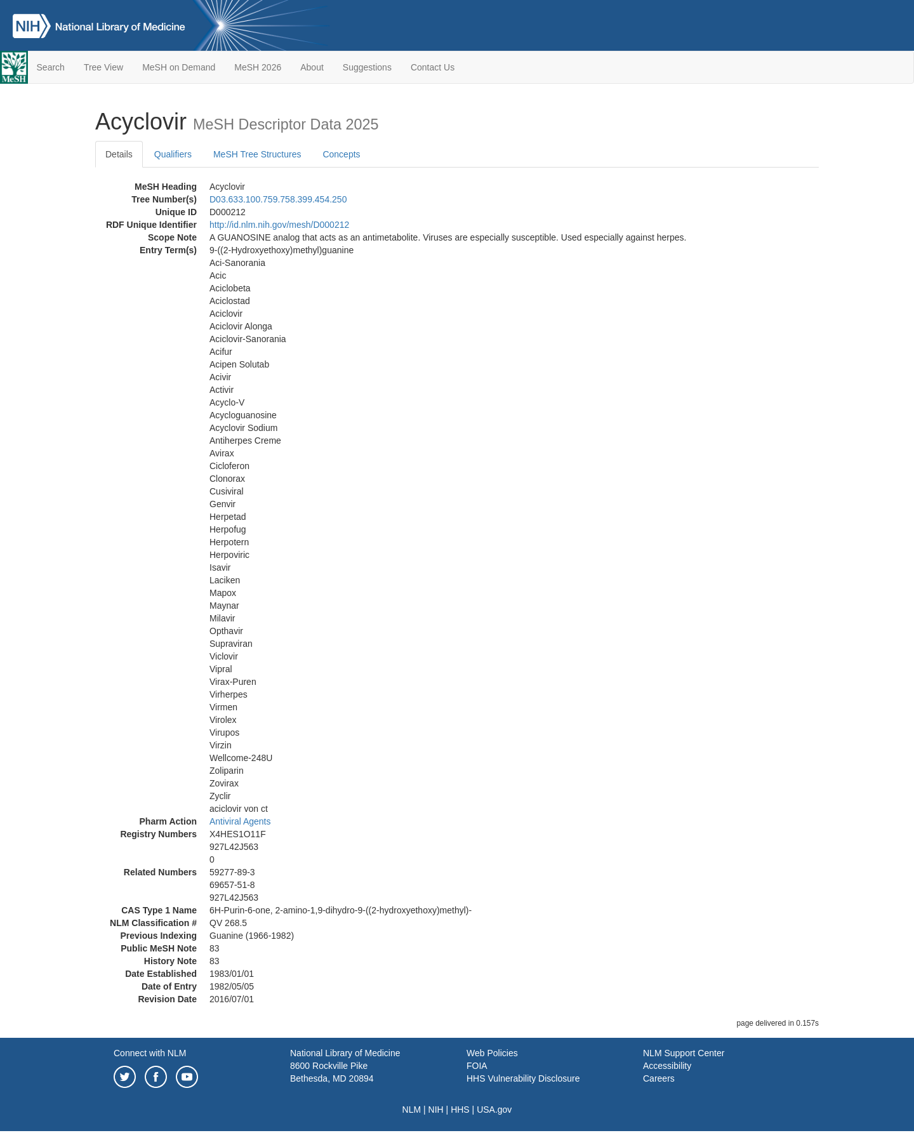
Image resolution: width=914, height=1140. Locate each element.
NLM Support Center (683, 1053)
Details (119, 154)
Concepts (341, 154)
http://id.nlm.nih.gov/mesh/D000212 (279, 225)
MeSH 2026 (257, 67)
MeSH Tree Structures (257, 154)
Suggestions (367, 67)
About (312, 67)
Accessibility (667, 1066)
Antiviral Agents (240, 821)
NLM (411, 1109)
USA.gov (494, 1109)
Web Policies (492, 1053)
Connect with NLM (150, 1053)
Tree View (103, 67)
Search (51, 67)
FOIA (477, 1066)
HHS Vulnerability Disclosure (523, 1078)
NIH (436, 1109)
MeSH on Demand (178, 67)
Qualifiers (173, 154)
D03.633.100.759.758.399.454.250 (278, 199)
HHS (460, 1109)
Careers (659, 1078)
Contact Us (432, 67)
